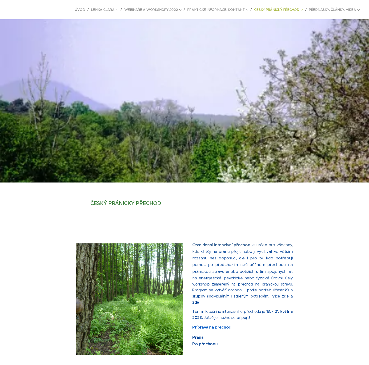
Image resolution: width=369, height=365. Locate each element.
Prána (197, 337)
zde (285, 296)
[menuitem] (82, 10)
